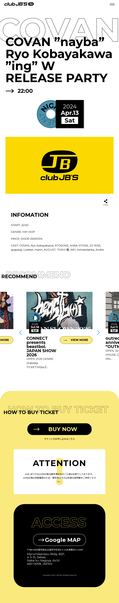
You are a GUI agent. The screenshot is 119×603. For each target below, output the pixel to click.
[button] (20, 332)
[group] (59, 330)
